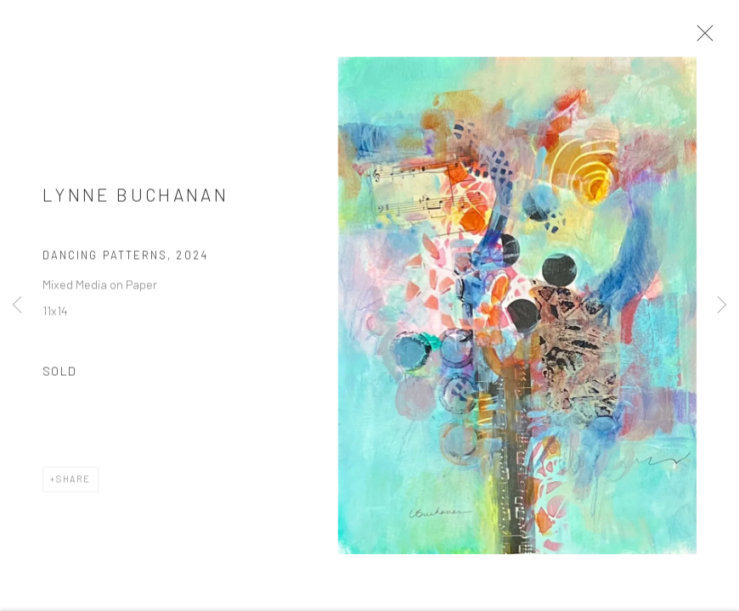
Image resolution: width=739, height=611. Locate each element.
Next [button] (722, 305)
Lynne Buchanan (135, 199)
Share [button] (73, 483)
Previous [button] (17, 305)
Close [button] (705, 38)
